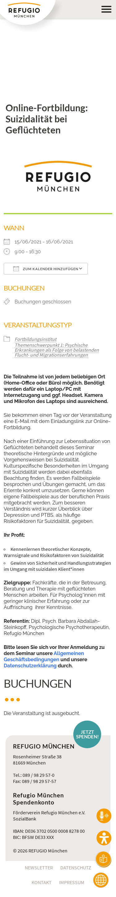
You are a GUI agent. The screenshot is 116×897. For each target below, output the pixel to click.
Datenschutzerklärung (30, 666)
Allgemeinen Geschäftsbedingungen (44, 656)
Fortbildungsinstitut (35, 339)
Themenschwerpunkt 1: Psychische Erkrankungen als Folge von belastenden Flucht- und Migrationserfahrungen (57, 350)
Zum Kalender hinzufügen (45, 268)
